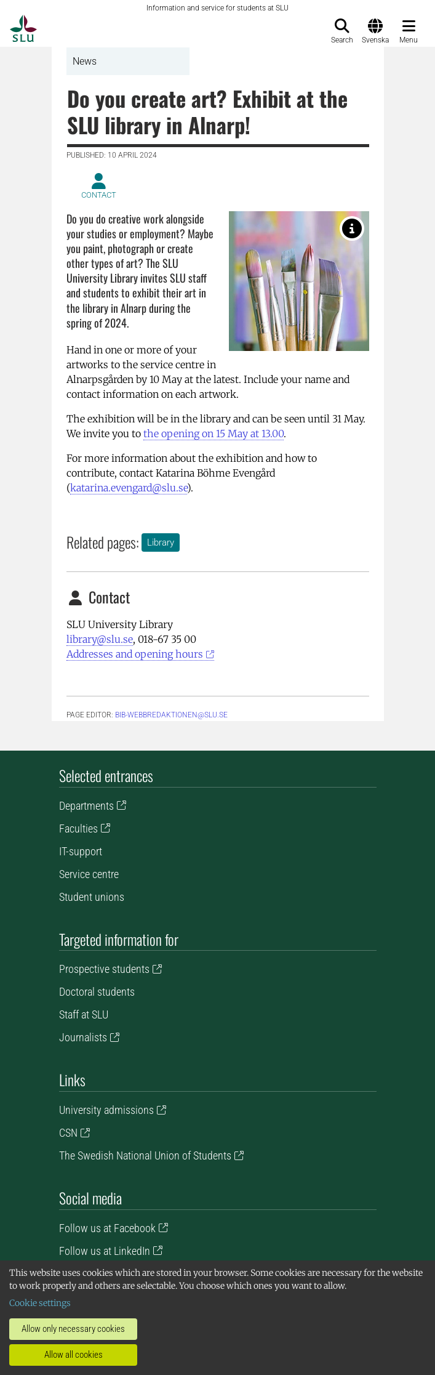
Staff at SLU (83, 1014)
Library (160, 542)
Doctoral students (97, 991)
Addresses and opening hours (134, 654)
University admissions (106, 1109)
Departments (86, 805)
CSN (68, 1132)
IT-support (80, 851)
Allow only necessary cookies (73, 1328)
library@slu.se (99, 639)
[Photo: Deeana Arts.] (352, 228)
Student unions (91, 896)
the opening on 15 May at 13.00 (213, 433)
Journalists (83, 1037)
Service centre (89, 874)
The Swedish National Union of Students (145, 1155)
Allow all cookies (73, 1354)
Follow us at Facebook (107, 1228)
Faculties (78, 828)
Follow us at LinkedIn (104, 1250)
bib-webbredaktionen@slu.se (171, 715)
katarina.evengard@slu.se (128, 488)
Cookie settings (40, 1302)
